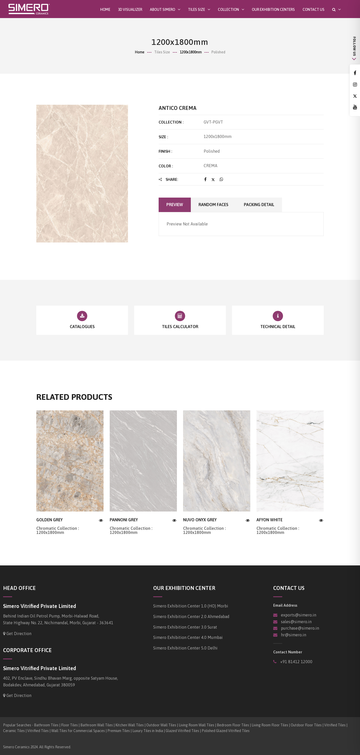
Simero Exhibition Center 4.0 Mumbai (188, 637)
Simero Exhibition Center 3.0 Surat (185, 627)
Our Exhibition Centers (273, 9)
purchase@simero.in (300, 628)
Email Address (285, 605)
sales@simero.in (296, 621)
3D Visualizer (130, 9)
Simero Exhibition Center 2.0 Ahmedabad (191, 616)
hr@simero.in (293, 634)
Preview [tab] (174, 204)
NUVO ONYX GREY (200, 519)
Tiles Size (196, 9)
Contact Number (287, 652)
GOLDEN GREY (49, 519)
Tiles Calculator (180, 326)
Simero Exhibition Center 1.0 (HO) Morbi (190, 606)
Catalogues (82, 326)
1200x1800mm (191, 52)
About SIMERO (162, 9)
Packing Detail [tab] (259, 204)
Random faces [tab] (213, 204)
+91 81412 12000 (295, 661)
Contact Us (313, 9)
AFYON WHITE (269, 519)
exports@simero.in (298, 615)
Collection (228, 9)
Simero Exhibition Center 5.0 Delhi (185, 648)
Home (105, 9)
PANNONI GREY (124, 519)
